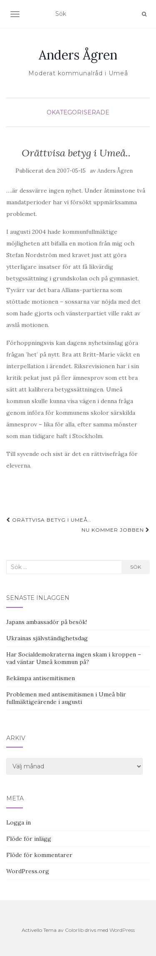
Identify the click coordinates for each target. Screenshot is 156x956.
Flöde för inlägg (28, 838)
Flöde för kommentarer (39, 855)
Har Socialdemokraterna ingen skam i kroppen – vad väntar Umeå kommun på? (73, 658)
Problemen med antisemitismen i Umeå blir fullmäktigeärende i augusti (66, 698)
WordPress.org (27, 871)
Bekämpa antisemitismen (40, 678)
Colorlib (74, 930)
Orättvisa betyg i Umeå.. (48, 520)
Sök (135, 567)
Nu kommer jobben (116, 530)
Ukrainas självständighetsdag (47, 638)
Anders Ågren (78, 55)
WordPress (122, 930)
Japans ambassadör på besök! (46, 622)
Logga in (18, 822)
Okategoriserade (78, 112)
